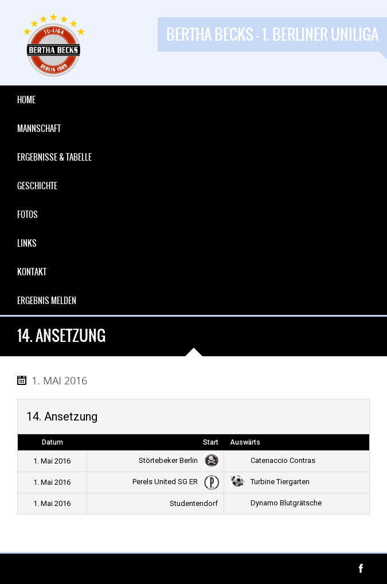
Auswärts (245, 442)
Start (210, 442)
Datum (52, 442)
